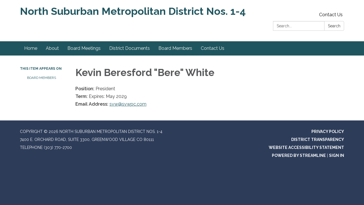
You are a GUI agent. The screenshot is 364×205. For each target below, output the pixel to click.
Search (334, 26)
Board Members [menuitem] (175, 48)
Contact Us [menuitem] (212, 48)
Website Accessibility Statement (306, 147)
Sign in (336, 155)
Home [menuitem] (30, 48)
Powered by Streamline (299, 155)
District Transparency (317, 139)
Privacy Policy (327, 131)
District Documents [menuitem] (129, 48)
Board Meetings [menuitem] (84, 48)
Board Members (41, 78)
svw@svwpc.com (127, 104)
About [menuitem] (52, 48)
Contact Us (331, 14)
